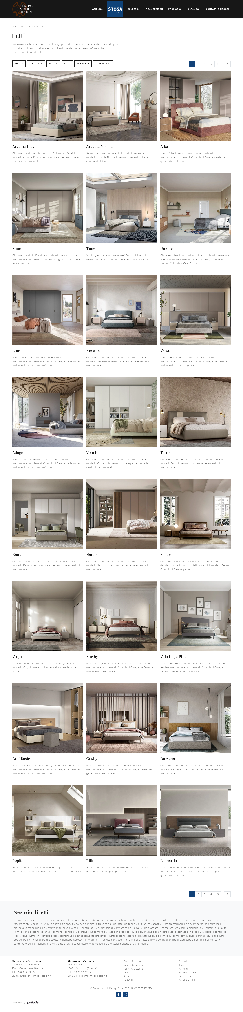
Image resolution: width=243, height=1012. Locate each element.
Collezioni (134, 9)
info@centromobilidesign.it (35, 975)
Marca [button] (19, 63)
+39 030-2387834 (81, 972)
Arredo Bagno (187, 976)
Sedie (126, 976)
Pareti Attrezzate (133, 968)
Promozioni (175, 9)
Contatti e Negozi (217, 9)
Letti (42, 27)
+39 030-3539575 (25, 972)
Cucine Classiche (133, 965)
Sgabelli (128, 979)
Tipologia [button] (83, 63)
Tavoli (126, 972)
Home (14, 27)
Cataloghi (194, 9)
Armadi (183, 968)
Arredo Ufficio (187, 979)
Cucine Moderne (132, 961)
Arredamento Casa (28, 27)
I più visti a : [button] (103, 63)
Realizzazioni (155, 9)
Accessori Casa (187, 972)
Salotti (183, 961)
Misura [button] (53, 63)
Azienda (97, 9)
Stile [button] (67, 63)
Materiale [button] (36, 63)
